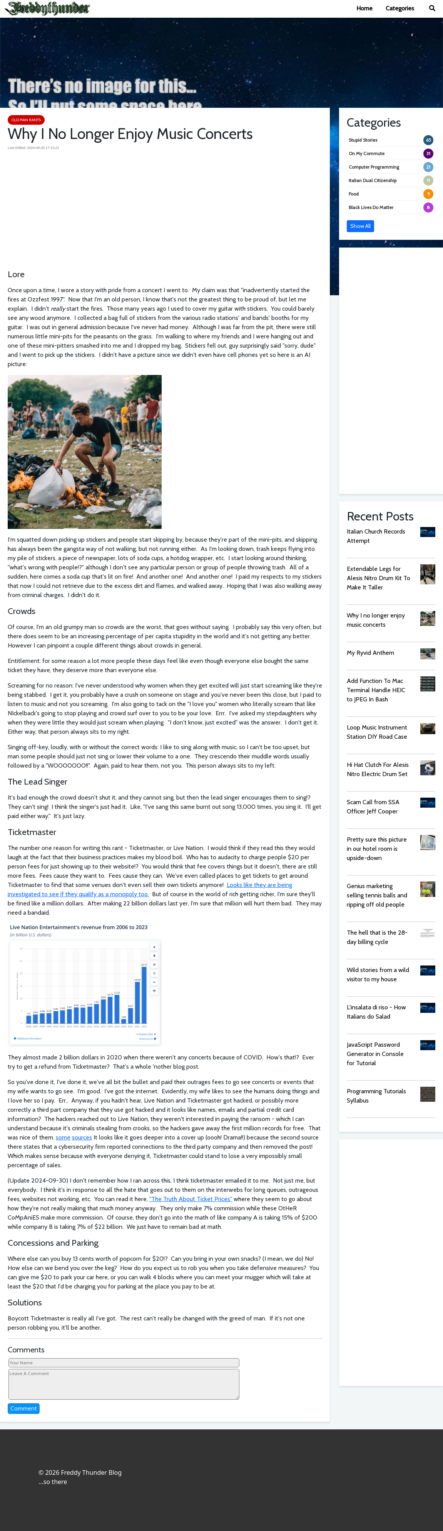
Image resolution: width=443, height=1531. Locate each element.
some (63, 1137)
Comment (23, 1408)
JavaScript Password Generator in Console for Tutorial (375, 1054)
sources (82, 1137)
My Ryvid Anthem (370, 652)
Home (364, 8)
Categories (400, 8)
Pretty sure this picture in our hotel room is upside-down (377, 849)
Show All (360, 226)
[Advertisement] (165, 206)
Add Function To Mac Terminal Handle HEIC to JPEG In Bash (376, 690)
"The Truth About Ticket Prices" (190, 1199)
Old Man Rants (26, 119)
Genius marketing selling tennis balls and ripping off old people (377, 895)
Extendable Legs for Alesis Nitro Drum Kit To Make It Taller (378, 578)
